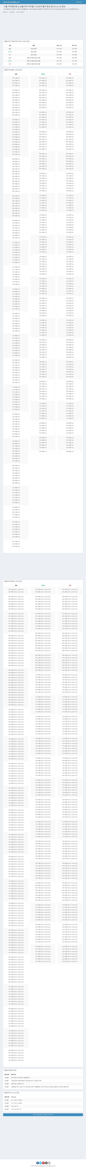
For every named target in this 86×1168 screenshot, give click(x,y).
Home (6, 12)
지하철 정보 (79, 2)
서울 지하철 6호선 (20, 12)
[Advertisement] (43, 26)
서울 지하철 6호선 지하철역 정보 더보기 (43, 1114)
